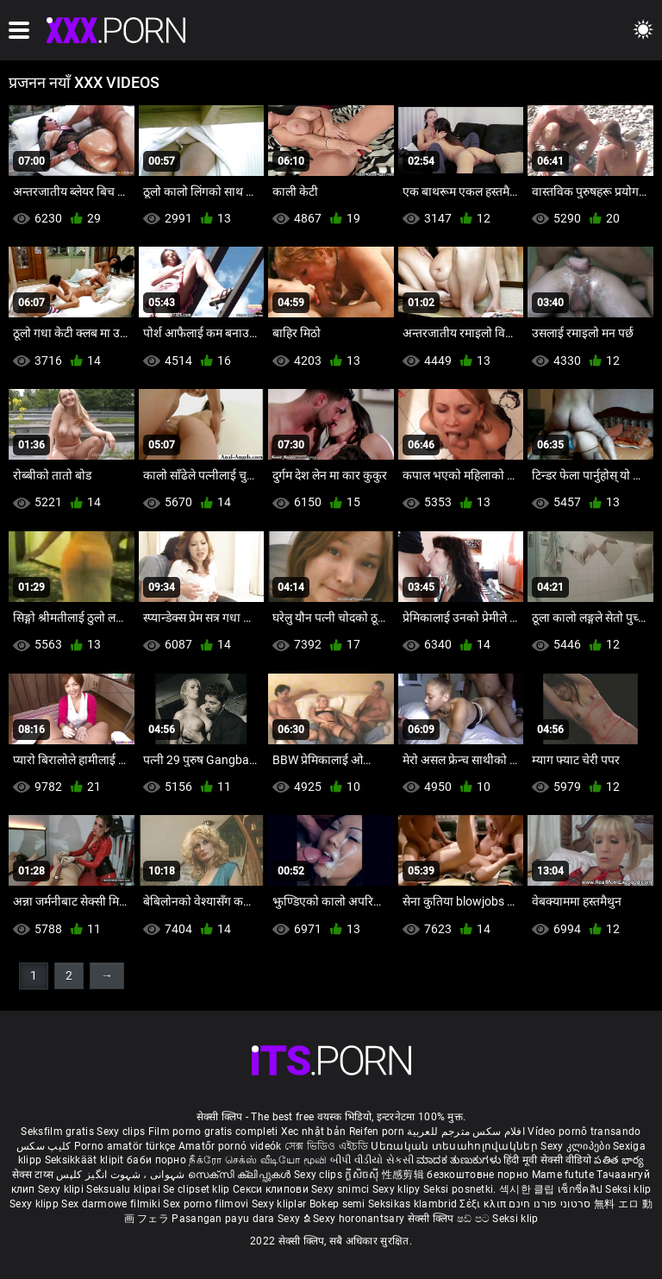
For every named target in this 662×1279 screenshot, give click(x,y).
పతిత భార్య (619, 1160)
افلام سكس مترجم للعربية (466, 1131)
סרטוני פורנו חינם (549, 1204)
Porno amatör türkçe (125, 1146)
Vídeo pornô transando (584, 1131)
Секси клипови (272, 1189)
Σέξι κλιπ (484, 1204)
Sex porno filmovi (205, 1204)
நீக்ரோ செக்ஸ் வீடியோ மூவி (258, 1160)
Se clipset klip (198, 1189)
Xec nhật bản (314, 1131)
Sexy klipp (35, 1204)
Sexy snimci (341, 1189)
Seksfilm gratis (57, 1131)
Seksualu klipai (124, 1189)
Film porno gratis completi (213, 1131)
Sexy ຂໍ (295, 1219)
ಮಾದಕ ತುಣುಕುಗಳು (459, 1160)
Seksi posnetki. (461, 1189)
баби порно (156, 1160)
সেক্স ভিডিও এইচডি (326, 1146)
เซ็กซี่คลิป (581, 1189)
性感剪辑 (405, 1175)
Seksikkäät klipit (86, 1160)
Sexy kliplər (280, 1204)
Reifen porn (376, 1131)
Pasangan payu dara (225, 1219)
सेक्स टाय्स (34, 1175)
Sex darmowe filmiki (110, 1204)
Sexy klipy (397, 1189)
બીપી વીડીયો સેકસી (372, 1160)
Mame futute (563, 1175)
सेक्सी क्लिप (432, 1219)
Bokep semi (337, 1204)
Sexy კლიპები (576, 1146)
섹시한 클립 (528, 1189)
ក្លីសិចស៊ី (363, 1175)
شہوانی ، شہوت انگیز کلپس (122, 1175)
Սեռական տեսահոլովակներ (455, 1146)
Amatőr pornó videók (230, 1146)
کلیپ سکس (43, 1146)
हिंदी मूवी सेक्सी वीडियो (547, 1160)
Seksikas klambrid (413, 1204)
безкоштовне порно (477, 1175)
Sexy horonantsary (360, 1219)
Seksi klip (628, 1189)
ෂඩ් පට (475, 1219)
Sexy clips (122, 1131)
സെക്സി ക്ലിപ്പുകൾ (241, 1175)
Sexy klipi (62, 1189)
